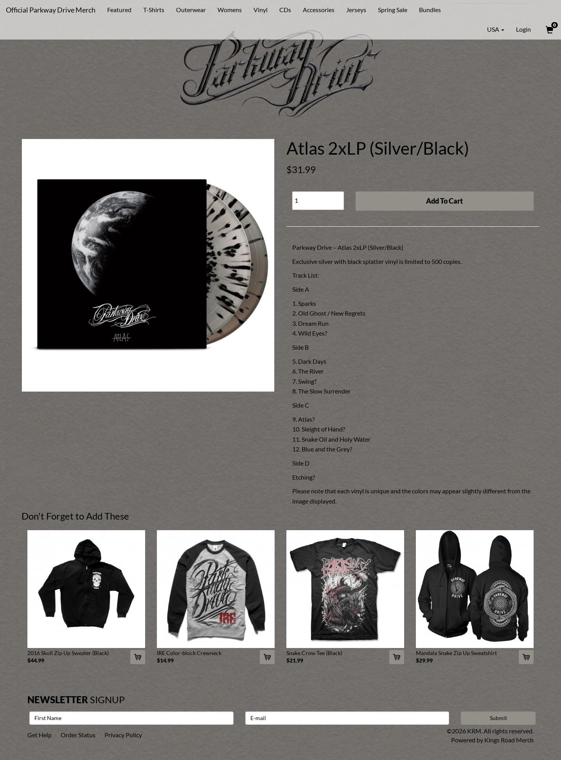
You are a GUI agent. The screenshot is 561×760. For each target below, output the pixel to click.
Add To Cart (444, 201)
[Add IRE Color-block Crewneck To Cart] (267, 657)
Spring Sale (392, 9)
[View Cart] (549, 29)
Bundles (430, 9)
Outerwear (191, 9)
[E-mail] (347, 718)
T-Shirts (153, 9)
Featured (119, 9)
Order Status (78, 734)
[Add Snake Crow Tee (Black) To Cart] (396, 657)
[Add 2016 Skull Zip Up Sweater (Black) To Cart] (137, 657)
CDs (285, 9)
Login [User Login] (523, 29)
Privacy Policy (123, 734)
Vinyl (261, 9)
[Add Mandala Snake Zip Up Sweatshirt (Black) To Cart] (526, 657)
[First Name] (131, 718)
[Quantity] (318, 200)
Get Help (39, 734)
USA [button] (490, 29)
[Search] (492, 9)
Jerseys (356, 9)
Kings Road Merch (509, 740)
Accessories (318, 9)
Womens (230, 9)
